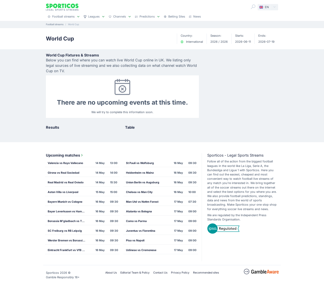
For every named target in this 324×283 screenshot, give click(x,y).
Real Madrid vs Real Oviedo (65, 182)
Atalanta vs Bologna (139, 211)
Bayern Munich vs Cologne (65, 201)
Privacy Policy (180, 272)
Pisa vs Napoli (135, 240)
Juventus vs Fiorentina (140, 230)
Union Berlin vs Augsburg (142, 182)
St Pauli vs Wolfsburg (140, 163)
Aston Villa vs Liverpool (63, 192)
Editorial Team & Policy (135, 272)
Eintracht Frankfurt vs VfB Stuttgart (68, 250)
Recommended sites (206, 272)
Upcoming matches (65, 155)
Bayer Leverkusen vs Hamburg (68, 211)
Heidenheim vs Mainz (140, 172)
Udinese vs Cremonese (141, 250)
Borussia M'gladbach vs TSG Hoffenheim (68, 221)
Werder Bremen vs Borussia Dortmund (68, 240)
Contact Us (160, 272)
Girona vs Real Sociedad (63, 172)
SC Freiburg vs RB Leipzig (65, 230)
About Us (111, 272)
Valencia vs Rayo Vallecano (65, 163)
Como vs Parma (136, 221)
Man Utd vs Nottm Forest (142, 201)
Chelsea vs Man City (139, 192)
